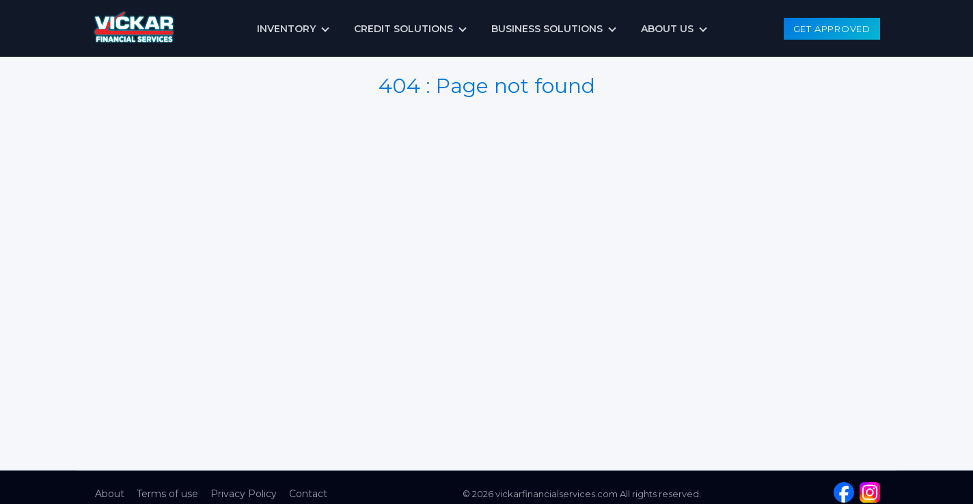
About (109, 494)
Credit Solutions (403, 29)
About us (667, 29)
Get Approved (832, 28)
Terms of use (167, 494)
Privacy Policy (243, 494)
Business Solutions (547, 29)
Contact (308, 494)
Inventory (286, 29)
